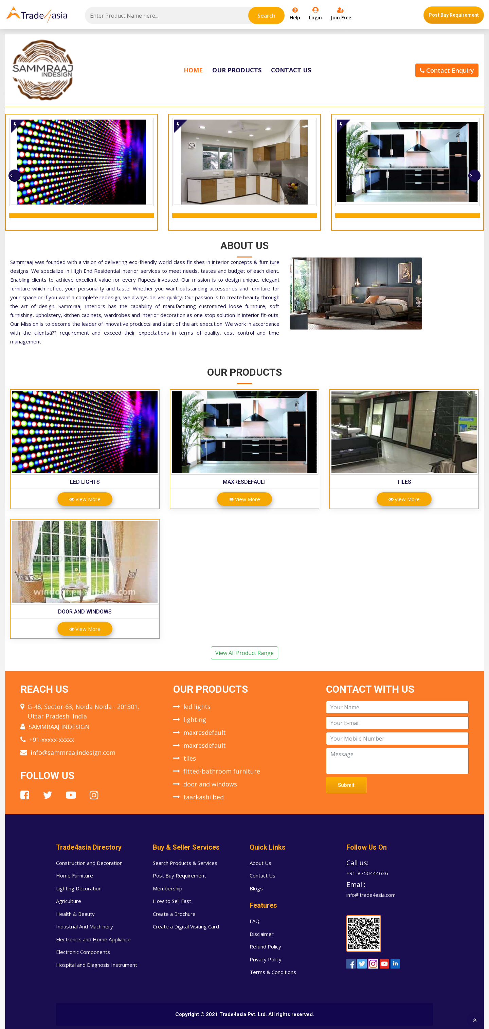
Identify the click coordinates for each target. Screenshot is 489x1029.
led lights (85, 482)
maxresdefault (245, 482)
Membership (167, 888)
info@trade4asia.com (371, 894)
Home (193, 70)
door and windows (85, 611)
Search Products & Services (185, 862)
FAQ (254, 921)
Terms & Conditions (273, 972)
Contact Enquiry (447, 70)
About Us (260, 862)
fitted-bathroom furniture (221, 771)
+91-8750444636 (367, 873)
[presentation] (14, 176)
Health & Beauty (75, 913)
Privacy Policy (266, 959)
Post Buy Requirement (454, 15)
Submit (346, 785)
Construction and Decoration (89, 862)
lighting (194, 719)
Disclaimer (262, 933)
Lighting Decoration (79, 888)
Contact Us (291, 70)
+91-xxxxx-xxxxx (51, 739)
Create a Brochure (174, 913)
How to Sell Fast (172, 901)
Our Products (236, 70)
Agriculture (68, 901)
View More (85, 499)
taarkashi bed (203, 797)
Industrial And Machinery (84, 926)
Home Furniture (74, 875)
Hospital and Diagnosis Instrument (96, 964)
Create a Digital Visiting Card (186, 926)
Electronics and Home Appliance (93, 939)
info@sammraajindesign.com (73, 752)
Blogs (256, 888)
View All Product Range (244, 653)
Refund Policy (265, 946)
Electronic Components (83, 951)
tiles (404, 482)
